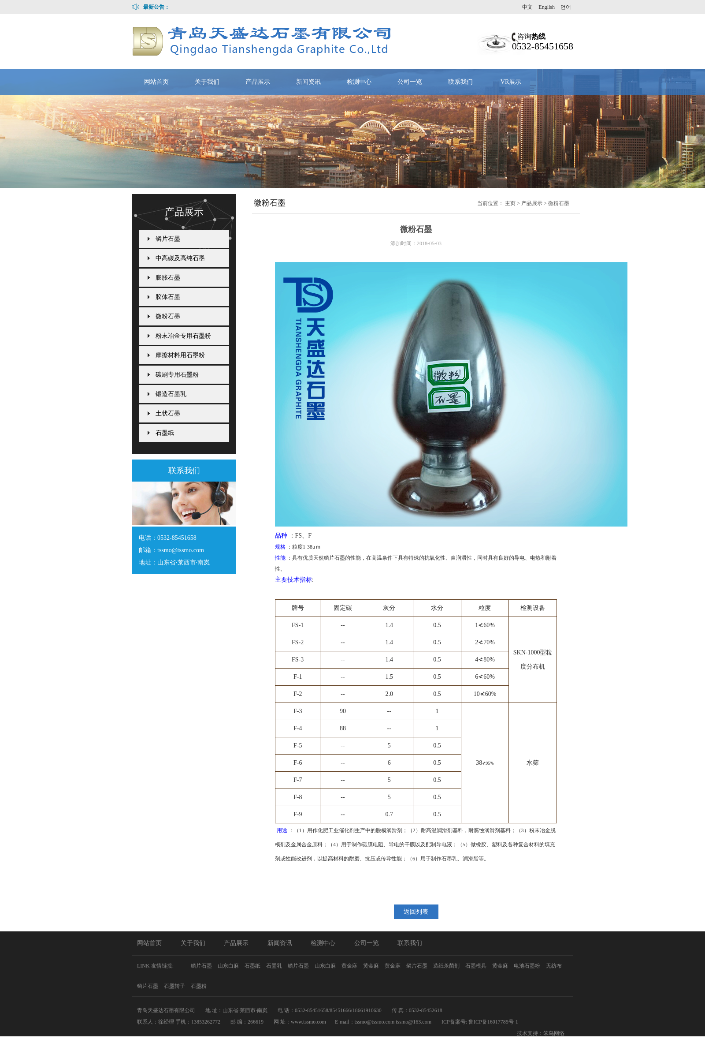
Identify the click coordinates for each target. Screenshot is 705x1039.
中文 (527, 7)
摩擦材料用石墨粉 (180, 355)
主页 (510, 203)
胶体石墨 (168, 297)
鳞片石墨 (168, 238)
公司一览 (409, 81)
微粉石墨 (558, 203)
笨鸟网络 (553, 1033)
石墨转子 (175, 986)
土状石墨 (168, 413)
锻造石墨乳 (171, 394)
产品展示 (257, 81)
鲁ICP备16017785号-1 (493, 1022)
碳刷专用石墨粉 (177, 374)
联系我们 (460, 81)
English (546, 7)
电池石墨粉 (528, 966)
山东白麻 (229, 966)
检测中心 (359, 81)
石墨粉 (199, 986)
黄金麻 (350, 966)
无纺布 (554, 966)
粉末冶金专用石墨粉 (183, 336)
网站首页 (156, 81)
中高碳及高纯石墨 (180, 258)
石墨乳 (274, 966)
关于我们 (207, 81)
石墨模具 (476, 966)
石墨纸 (165, 433)
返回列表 (416, 911)
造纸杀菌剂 (447, 966)
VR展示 (511, 81)
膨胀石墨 (168, 277)
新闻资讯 (308, 81)
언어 (565, 7)
